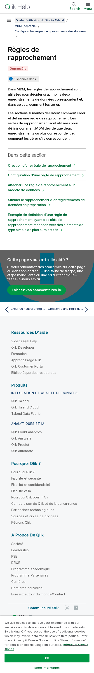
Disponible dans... (26, 79)
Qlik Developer (22, 347)
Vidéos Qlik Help (24, 341)
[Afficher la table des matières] (9, 20)
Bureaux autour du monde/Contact (38, 594)
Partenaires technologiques (32, 510)
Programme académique (30, 569)
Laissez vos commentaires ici (36, 290)
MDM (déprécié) (26, 26)
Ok (47, 658)
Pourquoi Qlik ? (23, 472)
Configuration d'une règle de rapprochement (44, 175)
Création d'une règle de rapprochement (39, 165)
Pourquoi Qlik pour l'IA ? (29, 497)
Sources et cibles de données (34, 516)
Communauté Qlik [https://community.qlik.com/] (43, 608)
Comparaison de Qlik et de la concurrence (44, 503)
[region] (47, 644)
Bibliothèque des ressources (33, 373)
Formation (19, 354)
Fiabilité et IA (21, 491)
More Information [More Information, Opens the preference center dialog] (47, 667)
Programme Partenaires (29, 575)
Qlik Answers (21, 438)
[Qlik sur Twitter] (67, 607)
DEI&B (15, 563)
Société (17, 544)
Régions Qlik (21, 522)
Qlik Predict (20, 444)
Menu (88, 8)
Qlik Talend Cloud (25, 407)
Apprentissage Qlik (26, 360)
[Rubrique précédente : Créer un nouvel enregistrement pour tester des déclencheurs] (24, 309)
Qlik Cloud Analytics (26, 432)
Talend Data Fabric (25, 413)
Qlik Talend (20, 401)
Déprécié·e (18, 68)
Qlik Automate (22, 451)
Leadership (20, 550)
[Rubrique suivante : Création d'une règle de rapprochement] (69, 309)
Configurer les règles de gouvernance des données (50, 31)
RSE (14, 556)
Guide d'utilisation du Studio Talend (40, 20)
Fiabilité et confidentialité (30, 485)
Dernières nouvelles (26, 588)
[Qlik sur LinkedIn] (76, 607)
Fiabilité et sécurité (26, 478)
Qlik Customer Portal (27, 366)
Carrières (18, 581)
